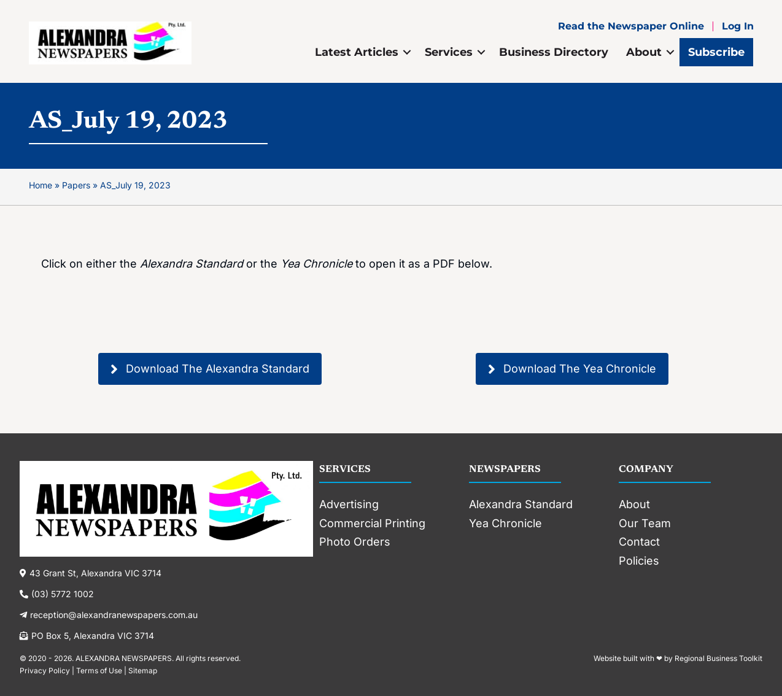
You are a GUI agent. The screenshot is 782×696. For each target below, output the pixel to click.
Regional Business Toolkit (718, 658)
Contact (639, 541)
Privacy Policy (45, 670)
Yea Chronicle (505, 523)
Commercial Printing (372, 523)
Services (449, 52)
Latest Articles (356, 52)
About (644, 52)
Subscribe (716, 52)
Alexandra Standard (521, 504)
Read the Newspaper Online (631, 26)
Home (40, 185)
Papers (76, 185)
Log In (738, 26)
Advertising (349, 504)
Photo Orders (354, 541)
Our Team (645, 523)
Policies (639, 560)
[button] (210, 368)
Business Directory (553, 52)
